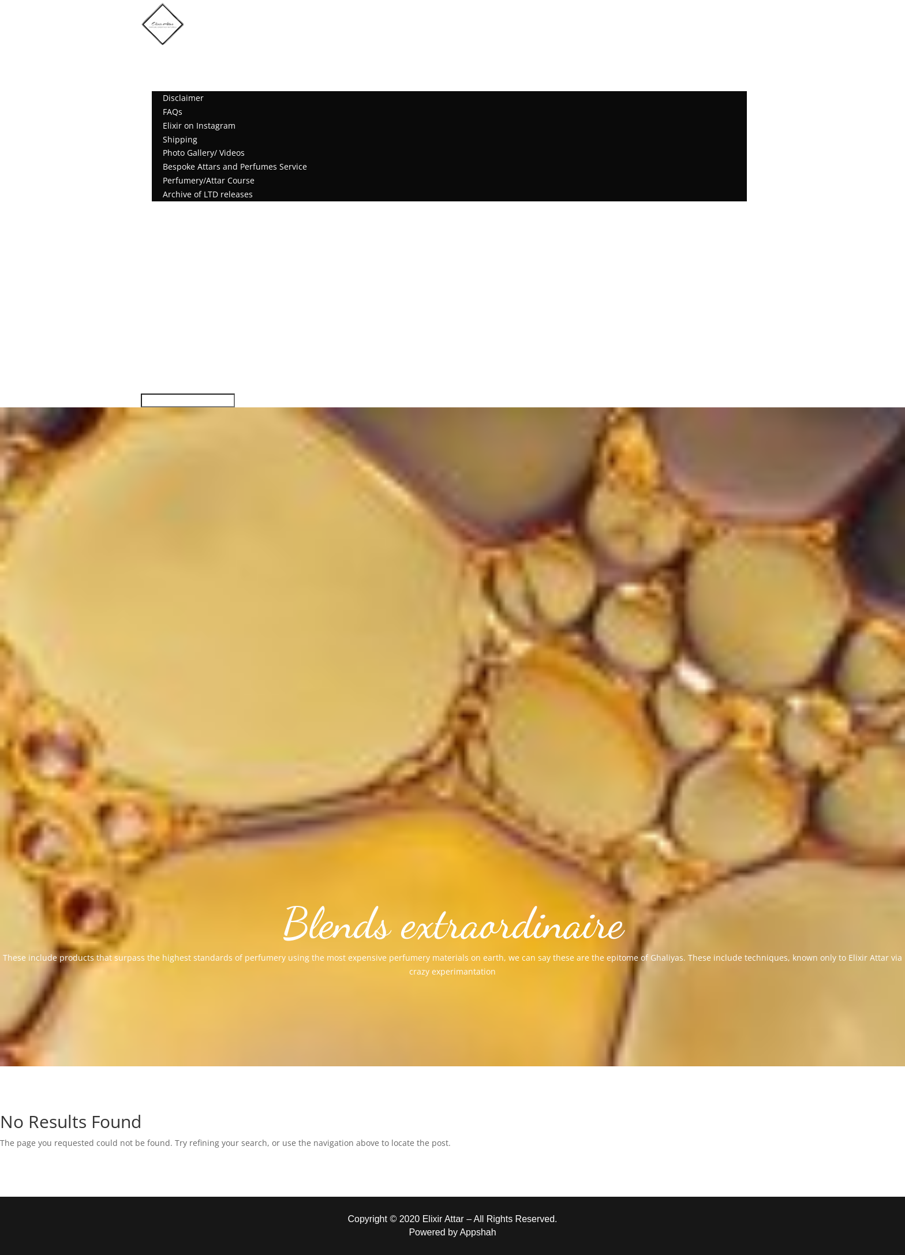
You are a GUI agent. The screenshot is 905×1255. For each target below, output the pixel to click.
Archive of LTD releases (208, 194)
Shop (161, 70)
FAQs (172, 111)
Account (167, 208)
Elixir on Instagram (199, 125)
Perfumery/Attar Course (209, 180)
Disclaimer (183, 97)
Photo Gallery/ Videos (204, 152)
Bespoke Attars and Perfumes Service (235, 166)
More (162, 83)
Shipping (180, 139)
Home (163, 56)
